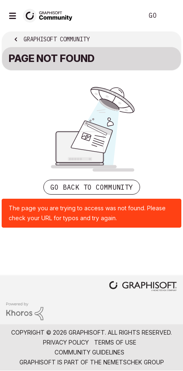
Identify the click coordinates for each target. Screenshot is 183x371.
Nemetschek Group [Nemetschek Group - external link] (133, 362)
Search (124, 15)
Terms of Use (115, 342)
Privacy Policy (66, 342)
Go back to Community (91, 187)
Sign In (170, 15)
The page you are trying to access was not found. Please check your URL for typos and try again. (87, 213)
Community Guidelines (89, 352)
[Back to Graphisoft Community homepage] (50, 15)
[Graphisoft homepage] (143, 287)
